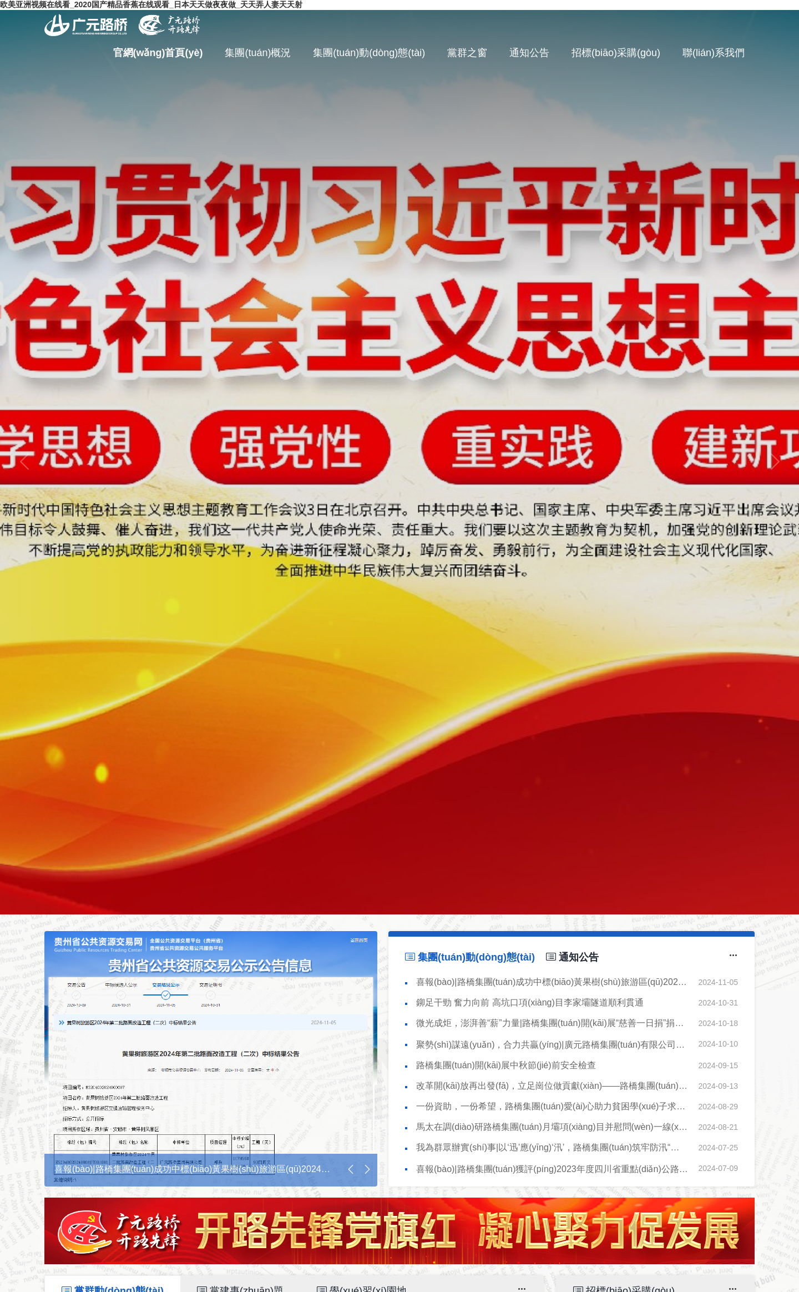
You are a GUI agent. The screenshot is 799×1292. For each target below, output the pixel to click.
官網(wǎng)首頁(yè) (158, 52)
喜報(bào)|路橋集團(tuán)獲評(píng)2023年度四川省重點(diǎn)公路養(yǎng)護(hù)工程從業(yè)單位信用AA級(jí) (555, 1169)
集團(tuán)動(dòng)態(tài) (369, 52)
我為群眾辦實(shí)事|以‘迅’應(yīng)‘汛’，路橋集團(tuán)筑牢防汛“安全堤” (555, 1147)
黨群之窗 (467, 52)
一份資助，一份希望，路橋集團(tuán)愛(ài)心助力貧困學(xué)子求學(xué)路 (555, 1106)
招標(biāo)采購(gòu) (616, 52)
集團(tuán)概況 (258, 52)
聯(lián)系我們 (713, 52)
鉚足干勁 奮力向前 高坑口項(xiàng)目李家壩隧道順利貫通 (530, 1002)
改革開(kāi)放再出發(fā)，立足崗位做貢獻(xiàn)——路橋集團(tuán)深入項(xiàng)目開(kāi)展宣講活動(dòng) (555, 1085)
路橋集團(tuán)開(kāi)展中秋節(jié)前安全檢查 (506, 1065)
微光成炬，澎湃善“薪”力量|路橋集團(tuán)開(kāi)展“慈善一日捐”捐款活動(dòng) (555, 1023)
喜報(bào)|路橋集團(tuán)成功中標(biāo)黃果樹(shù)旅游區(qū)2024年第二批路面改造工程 (555, 982)
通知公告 (529, 52)
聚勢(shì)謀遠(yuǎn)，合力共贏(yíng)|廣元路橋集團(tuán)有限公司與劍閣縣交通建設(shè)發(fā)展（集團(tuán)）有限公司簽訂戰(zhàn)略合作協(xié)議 (555, 1044)
